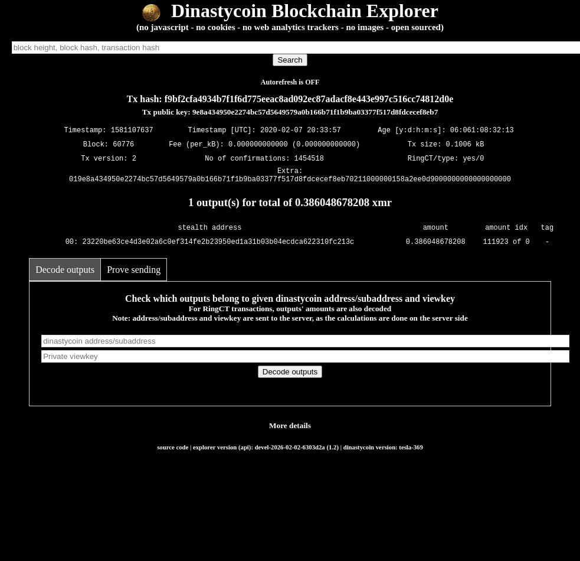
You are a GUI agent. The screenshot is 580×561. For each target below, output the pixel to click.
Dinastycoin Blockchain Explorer (290, 10)
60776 (123, 144)
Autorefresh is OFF (290, 82)
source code (172, 450)
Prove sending (133, 273)
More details (290, 429)
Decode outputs (64, 273)
